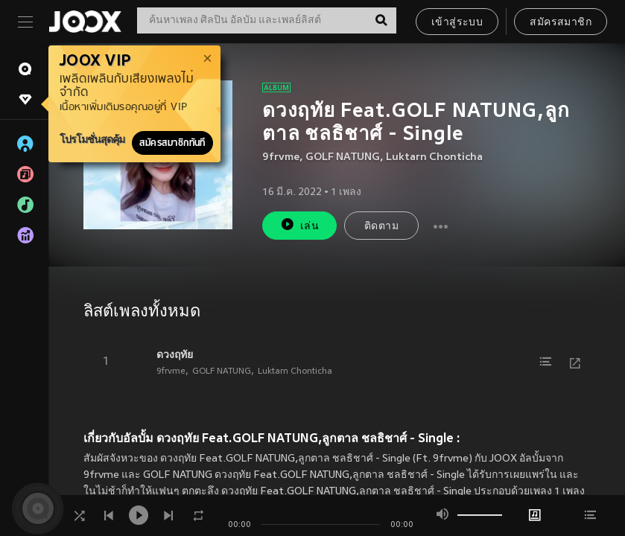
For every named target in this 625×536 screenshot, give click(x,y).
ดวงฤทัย (174, 354)
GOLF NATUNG (342, 157)
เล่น (299, 224)
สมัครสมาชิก (560, 22)
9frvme (280, 157)
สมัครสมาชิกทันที (172, 143)
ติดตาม (381, 226)
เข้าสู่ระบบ (457, 22)
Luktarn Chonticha (434, 157)
